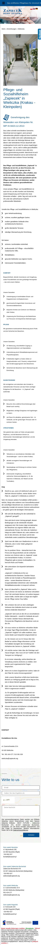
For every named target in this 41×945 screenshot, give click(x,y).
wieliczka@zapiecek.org (10, 758)
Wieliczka (21, 29)
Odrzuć (37, 928)
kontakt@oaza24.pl (9, 857)
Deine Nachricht (21, 810)
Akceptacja (29, 928)
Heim (3, 29)
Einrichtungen (11, 29)
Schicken (31, 835)
